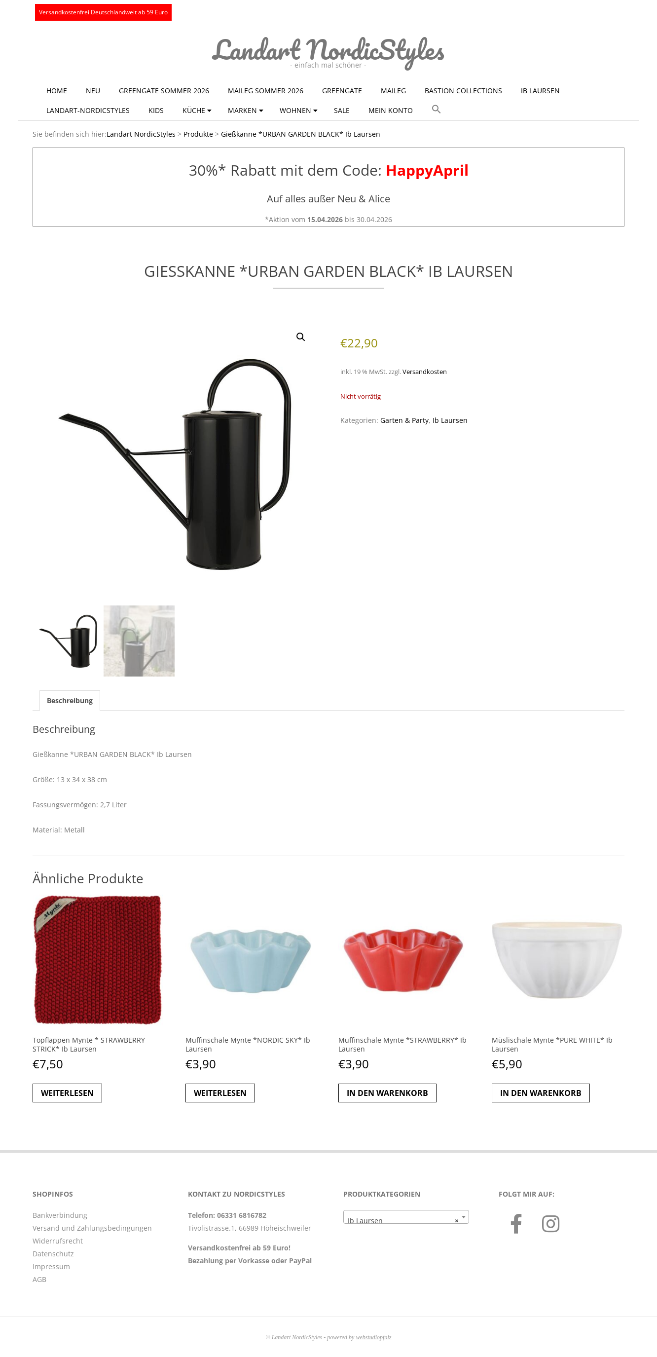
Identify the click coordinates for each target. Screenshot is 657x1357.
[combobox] (406, 1217)
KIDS (156, 110)
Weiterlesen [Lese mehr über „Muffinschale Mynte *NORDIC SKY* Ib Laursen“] (220, 1093)
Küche (193, 110)
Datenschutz (53, 1253)
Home (56, 90)
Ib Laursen (540, 90)
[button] (436, 109)
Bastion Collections (463, 90)
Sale (342, 110)
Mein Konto (390, 110)
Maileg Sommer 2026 (265, 90)
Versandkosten (424, 372)
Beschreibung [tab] (70, 700)
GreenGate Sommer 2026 (164, 90)
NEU (93, 90)
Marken (242, 110)
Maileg (393, 90)
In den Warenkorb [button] (387, 1093)
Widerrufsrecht (58, 1240)
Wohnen (295, 110)
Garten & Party (404, 420)
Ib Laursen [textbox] (403, 1221)
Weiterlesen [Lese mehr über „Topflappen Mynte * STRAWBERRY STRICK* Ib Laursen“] (67, 1093)
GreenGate (342, 90)
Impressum (51, 1266)
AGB (39, 1279)
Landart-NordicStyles (88, 110)
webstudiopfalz (373, 1337)
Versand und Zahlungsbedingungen (92, 1228)
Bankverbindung (60, 1215)
